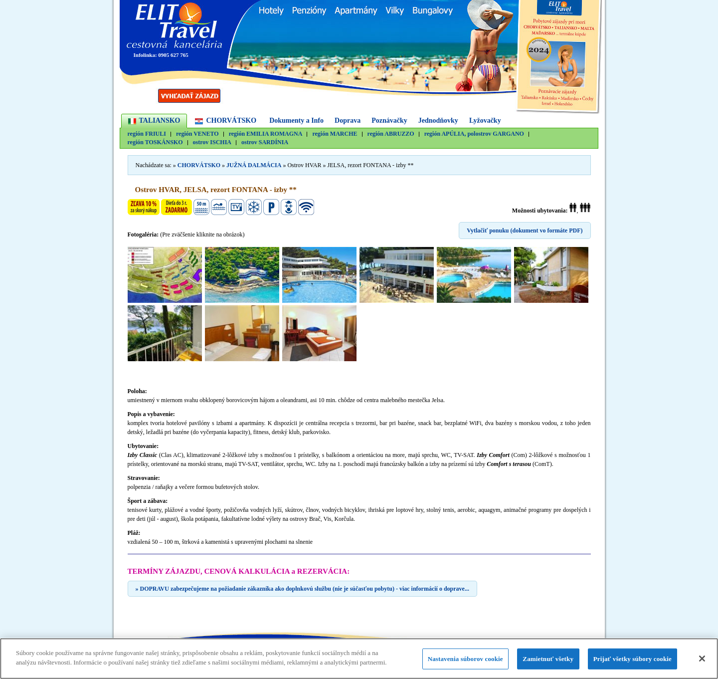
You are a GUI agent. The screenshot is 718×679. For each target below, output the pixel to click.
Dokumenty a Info (296, 120)
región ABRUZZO (390, 134)
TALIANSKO (159, 120)
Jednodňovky (438, 120)
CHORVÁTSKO (231, 120)
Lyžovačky (485, 120)
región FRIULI (147, 134)
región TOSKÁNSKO (155, 142)
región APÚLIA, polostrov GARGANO (474, 134)
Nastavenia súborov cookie (465, 659)
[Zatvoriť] (702, 659)
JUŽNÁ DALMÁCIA (253, 165)
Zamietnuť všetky (548, 659)
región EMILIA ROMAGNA (266, 134)
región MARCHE (334, 134)
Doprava (347, 120)
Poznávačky (389, 120)
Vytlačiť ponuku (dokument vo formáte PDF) (524, 230)
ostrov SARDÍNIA (264, 142)
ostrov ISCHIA (212, 142)
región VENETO (197, 134)
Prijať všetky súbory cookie (632, 659)
